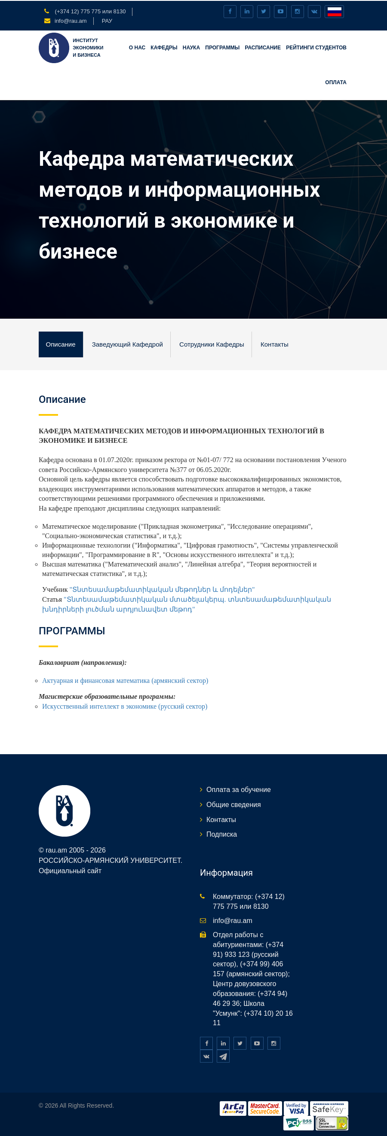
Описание (60, 343)
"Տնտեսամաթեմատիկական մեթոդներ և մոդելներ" (163, 588)
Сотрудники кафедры (210, 343)
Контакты (273, 343)
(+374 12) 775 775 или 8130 (89, 10)
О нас (137, 47)
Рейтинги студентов (316, 47)
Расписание (263, 47)
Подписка (221, 833)
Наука (191, 47)
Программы (222, 47)
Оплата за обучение (238, 788)
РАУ (107, 20)
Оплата (336, 82)
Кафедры (163, 47)
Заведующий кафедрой (126, 343)
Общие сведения (233, 803)
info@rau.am (71, 20)
